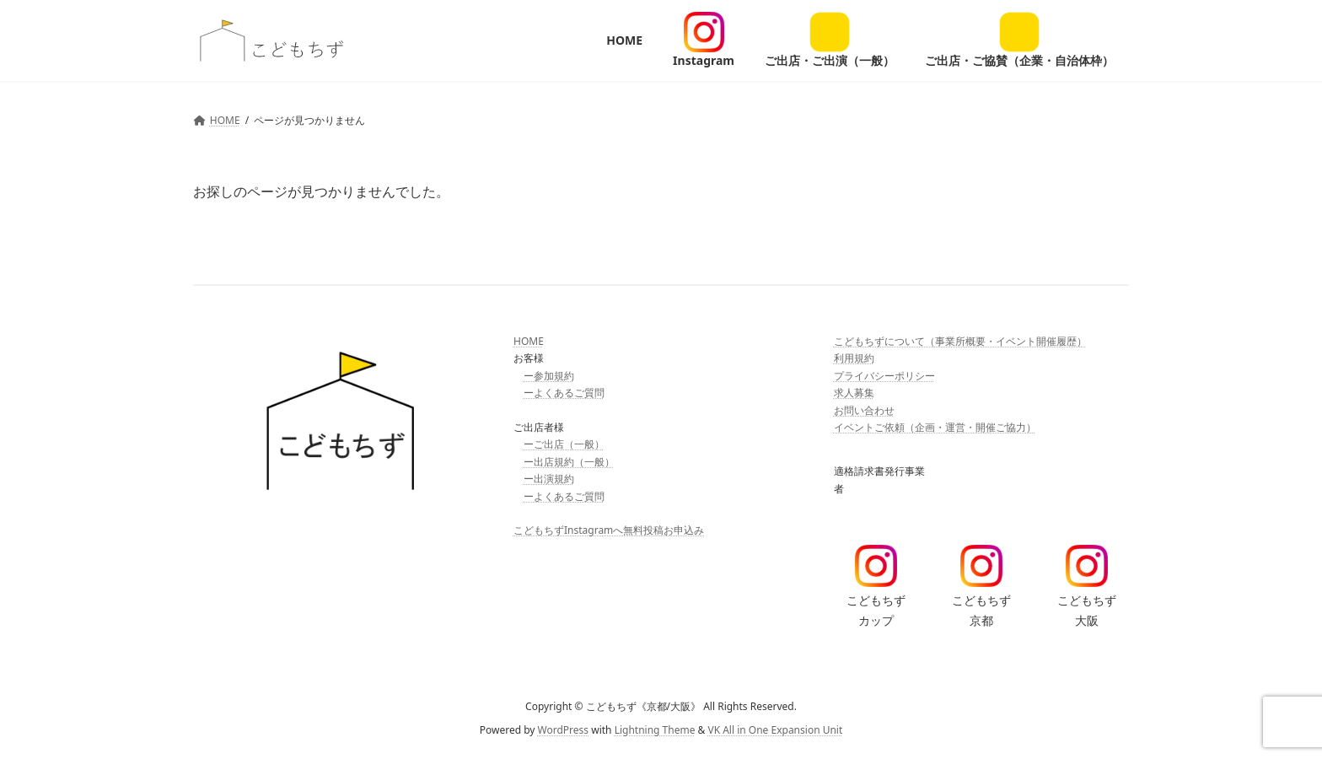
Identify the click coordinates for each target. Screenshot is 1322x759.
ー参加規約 (549, 376)
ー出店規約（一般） (569, 462)
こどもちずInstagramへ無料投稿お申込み (608, 530)
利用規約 (854, 358)
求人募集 (854, 392)
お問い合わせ (864, 409)
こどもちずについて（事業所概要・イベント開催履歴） (960, 341)
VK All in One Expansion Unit (774, 730)
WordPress (563, 730)
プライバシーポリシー (884, 376)
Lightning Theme (655, 730)
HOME (528, 341)
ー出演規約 (549, 478)
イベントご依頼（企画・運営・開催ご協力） (935, 427)
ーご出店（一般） (564, 444)
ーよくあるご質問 (564, 392)
